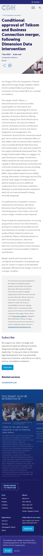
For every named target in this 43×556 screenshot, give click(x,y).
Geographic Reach (8, 527)
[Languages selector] (36, 2)
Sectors (4, 521)
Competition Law (9, 382)
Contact (5, 508)
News (4, 530)
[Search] (40, 8)
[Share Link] (4, 66)
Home (4, 498)
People (4, 502)
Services (5, 524)
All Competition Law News (12, 16)
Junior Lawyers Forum (30, 511)
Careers (4, 505)
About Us (25, 498)
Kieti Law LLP (27, 505)
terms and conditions (19, 316)
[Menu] (34, 8)
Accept (8, 550)
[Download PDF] (10, 66)
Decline (17, 551)
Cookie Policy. (20, 545)
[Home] (8, 8)
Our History (26, 502)
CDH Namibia (27, 508)
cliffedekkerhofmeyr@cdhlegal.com (19, 327)
